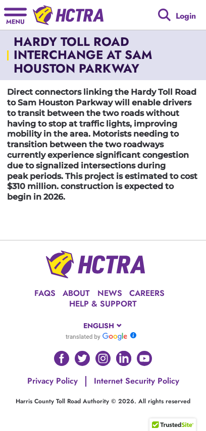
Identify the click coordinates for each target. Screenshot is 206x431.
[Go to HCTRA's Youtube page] (144, 358)
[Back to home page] (68, 15)
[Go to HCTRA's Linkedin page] (123, 358)
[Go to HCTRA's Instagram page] (103, 358)
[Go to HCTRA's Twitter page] (82, 358)
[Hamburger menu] (15, 15)
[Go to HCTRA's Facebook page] (61, 358)
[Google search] (164, 15)
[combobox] (103, 326)
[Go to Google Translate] (96, 336)
